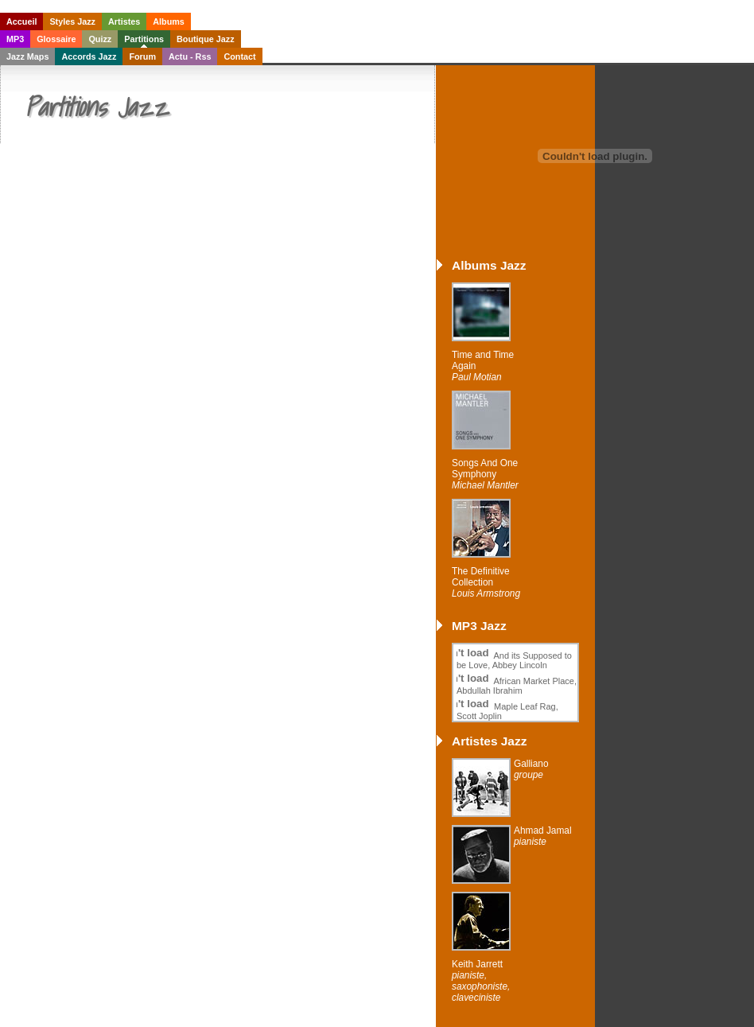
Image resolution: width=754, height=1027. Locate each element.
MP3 (15, 39)
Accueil (21, 21)
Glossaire (56, 39)
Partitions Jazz (96, 106)
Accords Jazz (88, 56)
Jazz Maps (27, 56)
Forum (142, 56)
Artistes (124, 21)
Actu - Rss (190, 56)
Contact (239, 56)
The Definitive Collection (486, 582)
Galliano (531, 769)
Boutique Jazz (206, 39)
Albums (169, 21)
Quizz (99, 39)
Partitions (144, 39)
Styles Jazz (72, 21)
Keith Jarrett (481, 981)
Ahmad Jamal (543, 836)
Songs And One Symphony (485, 474)
